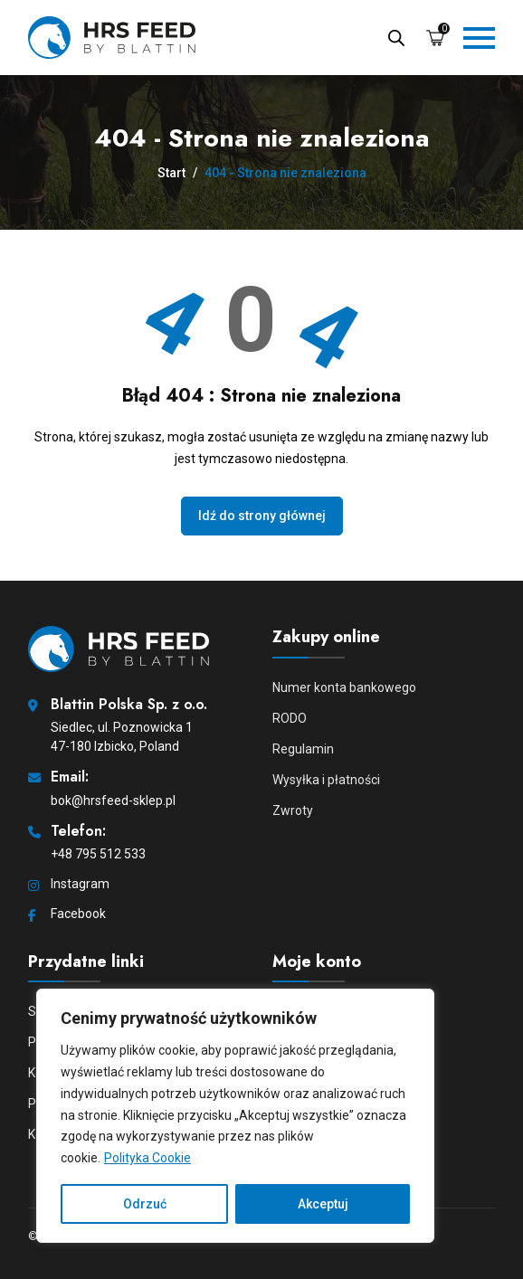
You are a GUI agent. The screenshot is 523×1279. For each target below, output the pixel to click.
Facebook (78, 913)
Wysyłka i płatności (326, 779)
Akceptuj (323, 1204)
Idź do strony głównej (262, 515)
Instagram (80, 883)
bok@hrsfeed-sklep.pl (113, 800)
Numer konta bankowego (344, 687)
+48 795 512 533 (98, 854)
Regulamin (303, 749)
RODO (289, 718)
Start (171, 173)
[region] (235, 1116)
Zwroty (292, 810)
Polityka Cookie (147, 1158)
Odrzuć (144, 1204)
